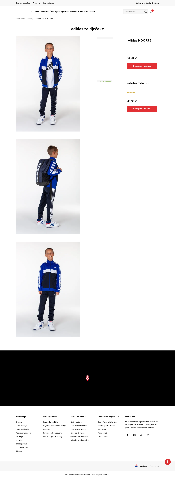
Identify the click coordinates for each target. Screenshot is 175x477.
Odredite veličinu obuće (79, 436)
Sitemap (19, 451)
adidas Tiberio (138, 83)
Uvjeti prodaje (21, 425)
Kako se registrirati (78, 429)
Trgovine (19, 440)
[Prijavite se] (151, 11)
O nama (19, 422)
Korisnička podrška (50, 422)
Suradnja (19, 436)
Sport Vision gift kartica (107, 422)
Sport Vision (20, 19)
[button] (135, 11)
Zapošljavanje (21, 444)
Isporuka (46, 429)
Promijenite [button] (154, 466)
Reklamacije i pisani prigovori (54, 436)
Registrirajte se (152, 3)
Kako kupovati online (78, 425)
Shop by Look (32, 19)
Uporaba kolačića (22, 447)
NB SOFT (92, 475)
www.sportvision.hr (77, 475)
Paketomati (102, 433)
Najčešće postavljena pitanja (54, 425)
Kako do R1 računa (77, 433)
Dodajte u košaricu (142, 66)
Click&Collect (103, 436)
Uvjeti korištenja (22, 429)
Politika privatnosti (23, 433)
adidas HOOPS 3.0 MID (142, 40)
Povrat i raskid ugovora (52, 433)
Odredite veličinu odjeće (79, 440)
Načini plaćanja (76, 422)
